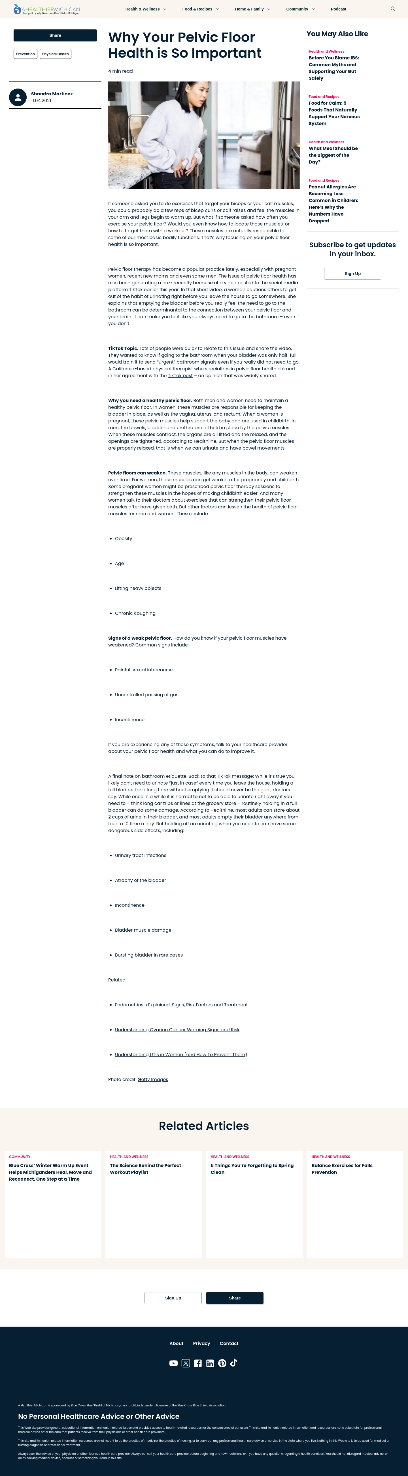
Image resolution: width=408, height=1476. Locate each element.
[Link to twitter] (186, 1364)
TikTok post (180, 375)
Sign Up (352, 273)
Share (55, 35)
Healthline (205, 441)
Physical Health (55, 53)
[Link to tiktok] (234, 1364)
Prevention (25, 53)
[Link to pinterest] (222, 1364)
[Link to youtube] (173, 1364)
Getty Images (153, 1079)
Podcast (338, 9)
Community (300, 9)
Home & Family (253, 9)
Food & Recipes (201, 9)
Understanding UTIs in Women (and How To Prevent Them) (181, 1054)
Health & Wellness (146, 9)
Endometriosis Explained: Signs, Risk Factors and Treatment (181, 1005)
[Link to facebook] (198, 1364)
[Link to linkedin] (210, 1364)
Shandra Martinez (52, 94)
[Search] (393, 9)
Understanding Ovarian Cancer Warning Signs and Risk (177, 1029)
